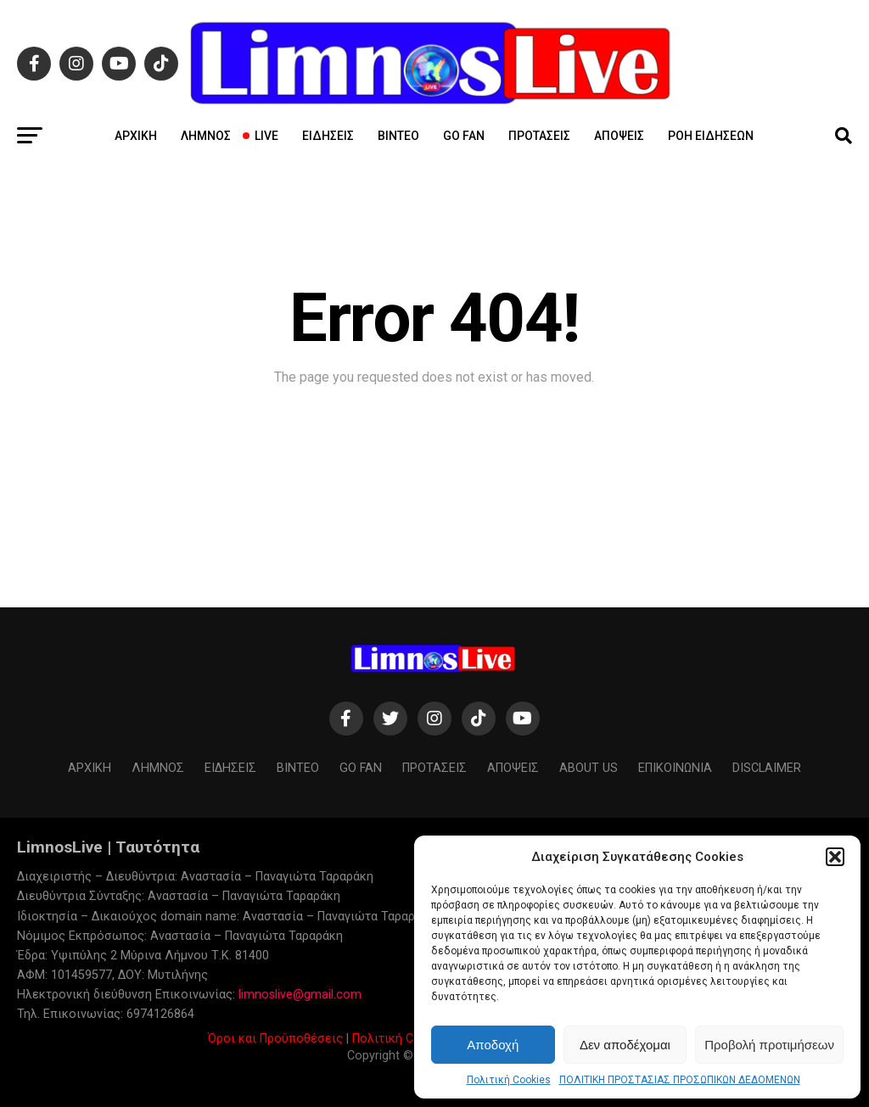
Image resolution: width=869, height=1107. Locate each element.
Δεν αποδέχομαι (625, 1044)
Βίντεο (398, 136)
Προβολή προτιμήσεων (769, 1044)
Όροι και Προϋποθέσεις (275, 1039)
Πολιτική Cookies (509, 1080)
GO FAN (464, 136)
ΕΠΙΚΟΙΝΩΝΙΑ (675, 768)
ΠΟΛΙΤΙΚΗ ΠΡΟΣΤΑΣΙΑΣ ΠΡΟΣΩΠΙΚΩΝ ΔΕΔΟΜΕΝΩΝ (679, 1080)
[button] (835, 856)
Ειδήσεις (328, 136)
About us (588, 768)
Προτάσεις (539, 136)
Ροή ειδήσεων (711, 136)
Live (261, 136)
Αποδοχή (493, 1044)
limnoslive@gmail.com (300, 994)
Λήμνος (206, 136)
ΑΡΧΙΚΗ (136, 136)
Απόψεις (619, 136)
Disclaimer (766, 768)
